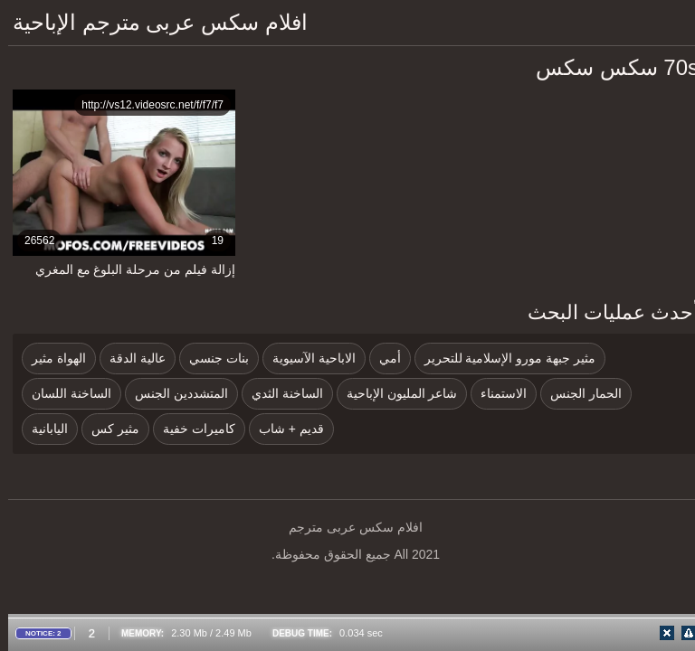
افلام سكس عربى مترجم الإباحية (152, 22)
